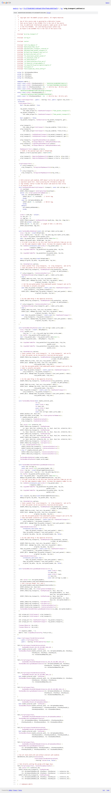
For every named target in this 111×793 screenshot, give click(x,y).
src (21, 8)
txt (104, 790)
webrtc (15, 8)
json (107, 790)
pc (62, 8)
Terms (20, 790)
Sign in (107, 3)
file (48, 12)
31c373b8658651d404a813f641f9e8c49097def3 (41, 8)
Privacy (15, 790)
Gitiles (10, 790)
